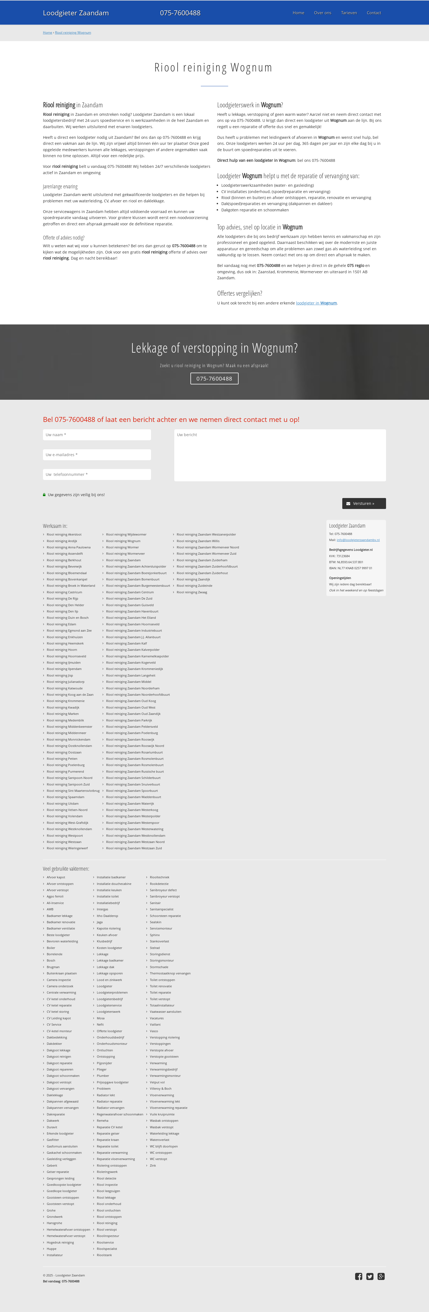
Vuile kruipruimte (162, 1114)
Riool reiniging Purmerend (65, 771)
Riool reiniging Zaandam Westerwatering (134, 829)
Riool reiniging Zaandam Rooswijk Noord (135, 746)
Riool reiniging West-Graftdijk (67, 823)
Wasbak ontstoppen (164, 1120)
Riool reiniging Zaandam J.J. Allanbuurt (133, 637)
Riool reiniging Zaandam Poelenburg (132, 733)
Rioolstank (104, 1255)
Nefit (100, 1024)
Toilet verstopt (160, 999)
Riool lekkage (106, 1197)
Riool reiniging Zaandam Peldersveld (132, 726)
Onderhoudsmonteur (112, 1043)
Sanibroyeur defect (163, 890)
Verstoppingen (160, 1043)
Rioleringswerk (107, 1172)
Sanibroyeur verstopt (165, 896)
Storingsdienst (160, 954)
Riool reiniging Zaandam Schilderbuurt (133, 778)
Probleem (104, 1088)
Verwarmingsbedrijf (164, 1069)
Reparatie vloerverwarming (116, 1159)
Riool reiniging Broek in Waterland (71, 585)
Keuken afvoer (107, 935)
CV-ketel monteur (59, 1031)
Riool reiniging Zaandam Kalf (126, 643)
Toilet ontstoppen (162, 980)
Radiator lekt (106, 1095)
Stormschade (159, 967)
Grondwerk (55, 1217)
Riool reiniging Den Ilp (62, 611)
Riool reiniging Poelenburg (66, 765)
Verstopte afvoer (161, 1050)
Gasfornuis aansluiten (62, 1146)
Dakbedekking (57, 1037)
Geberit (52, 1165)
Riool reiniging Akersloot (64, 534)
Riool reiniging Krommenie (66, 701)
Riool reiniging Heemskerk (65, 643)
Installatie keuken (109, 890)
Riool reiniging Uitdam (63, 803)
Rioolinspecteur (108, 1236)
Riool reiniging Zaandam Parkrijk (129, 720)
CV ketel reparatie (59, 1005)
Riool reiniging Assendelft (65, 553)
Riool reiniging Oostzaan (64, 752)
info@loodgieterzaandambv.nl (358, 540)
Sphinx (155, 935)
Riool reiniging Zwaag (192, 592)
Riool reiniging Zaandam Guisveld (130, 605)
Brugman (53, 967)
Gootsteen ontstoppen (63, 1197)
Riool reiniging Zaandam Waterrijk (130, 803)
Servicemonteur (161, 928)
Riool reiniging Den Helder (65, 605)
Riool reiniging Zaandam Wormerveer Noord (208, 547)
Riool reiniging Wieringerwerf (67, 848)
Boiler (51, 948)
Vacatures (157, 1018)
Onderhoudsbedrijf (110, 1037)
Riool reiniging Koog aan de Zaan (70, 694)
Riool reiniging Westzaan (64, 842)
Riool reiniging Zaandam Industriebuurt (134, 630)
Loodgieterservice (109, 1005)
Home (47, 32)
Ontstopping (106, 1056)
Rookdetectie (159, 884)
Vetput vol (157, 1082)
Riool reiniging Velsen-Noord (67, 810)
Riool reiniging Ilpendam (64, 669)
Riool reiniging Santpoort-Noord (69, 778)
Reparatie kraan (108, 1140)
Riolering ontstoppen (112, 1165)
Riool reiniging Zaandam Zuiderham (202, 560)
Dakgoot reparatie (59, 1063)
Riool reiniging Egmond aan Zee (69, 630)
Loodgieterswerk (108, 1011)
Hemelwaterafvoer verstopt (66, 1236)
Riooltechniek (159, 877)
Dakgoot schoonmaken (63, 1076)
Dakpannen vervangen (63, 1108)
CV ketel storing (58, 1011)
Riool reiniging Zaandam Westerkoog (132, 810)
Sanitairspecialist (161, 909)
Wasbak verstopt (161, 1127)
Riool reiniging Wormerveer (125, 553)
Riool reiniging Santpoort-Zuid (68, 784)
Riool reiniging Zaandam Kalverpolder (133, 650)
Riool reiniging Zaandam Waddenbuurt (133, 797)
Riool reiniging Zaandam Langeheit (130, 675)
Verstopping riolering (165, 1037)
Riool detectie (106, 1178)
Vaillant (155, 1024)
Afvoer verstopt (58, 890)
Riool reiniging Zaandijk (193, 579)
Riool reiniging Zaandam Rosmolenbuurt (135, 758)
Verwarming (158, 1063)
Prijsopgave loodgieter (113, 1082)
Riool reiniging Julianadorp (66, 682)
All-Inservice (55, 903)
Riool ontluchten (109, 1210)
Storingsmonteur (162, 960)
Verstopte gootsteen (164, 1056)
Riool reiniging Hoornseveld (66, 656)
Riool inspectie (107, 1184)
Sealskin (155, 922)
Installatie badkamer (111, 877)
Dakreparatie (56, 1114)
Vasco (154, 1031)
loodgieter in (316, 303)
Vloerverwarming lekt (165, 1101)
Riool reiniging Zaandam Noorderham (133, 688)
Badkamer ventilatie (61, 928)
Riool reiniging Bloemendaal (67, 573)
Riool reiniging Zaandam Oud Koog (131, 701)
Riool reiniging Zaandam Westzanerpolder (206, 534)
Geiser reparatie (58, 1172)
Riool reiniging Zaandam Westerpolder (133, 816)
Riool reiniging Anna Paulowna (69, 547)
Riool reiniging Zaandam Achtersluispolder (136, 566)
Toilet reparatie (160, 992)
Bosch (51, 960)
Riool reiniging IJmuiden (64, 662)
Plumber (103, 1076)
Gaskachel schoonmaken (64, 1152)
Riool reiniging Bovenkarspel (67, 579)
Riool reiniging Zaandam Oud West (130, 707)
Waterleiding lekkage (164, 1133)
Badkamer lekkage (60, 916)
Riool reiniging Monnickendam (68, 739)
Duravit (52, 1127)
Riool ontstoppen (109, 1217)
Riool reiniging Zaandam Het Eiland (131, 617)
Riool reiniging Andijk (62, 541)
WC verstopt (158, 1159)
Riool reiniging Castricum (64, 592)
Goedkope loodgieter (62, 1191)
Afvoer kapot (56, 877)
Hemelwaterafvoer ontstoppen (68, 1229)
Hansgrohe (54, 1223)
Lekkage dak (105, 967)
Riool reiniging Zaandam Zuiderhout (202, 573)
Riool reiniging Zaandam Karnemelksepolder (137, 656)
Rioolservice (105, 1242)
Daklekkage (55, 1095)
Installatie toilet (108, 896)
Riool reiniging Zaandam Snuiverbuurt (133, 784)
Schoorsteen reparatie (165, 916)
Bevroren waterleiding (62, 941)
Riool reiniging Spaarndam (65, 797)
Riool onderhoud (109, 1204)
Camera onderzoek (60, 986)
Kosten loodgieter (109, 948)
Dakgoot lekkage (58, 1050)
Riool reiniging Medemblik (65, 720)
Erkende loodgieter (60, 1133)
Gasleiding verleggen (61, 1159)
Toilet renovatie (161, 986)
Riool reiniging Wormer (122, 547)
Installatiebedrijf (108, 903)
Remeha (102, 1120)
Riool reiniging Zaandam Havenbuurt (132, 611)
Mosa (101, 1018)
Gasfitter (53, 1140)
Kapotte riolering (109, 928)
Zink (153, 1165)
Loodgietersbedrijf (110, 999)
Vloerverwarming (162, 1095)
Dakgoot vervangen (60, 1088)
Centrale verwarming (61, 992)
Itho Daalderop (107, 916)
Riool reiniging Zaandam (123, 560)
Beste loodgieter (58, 935)
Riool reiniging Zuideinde (194, 585)
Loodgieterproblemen (112, 992)
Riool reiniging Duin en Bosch (68, 617)
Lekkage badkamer (110, 960)
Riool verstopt (107, 1229)
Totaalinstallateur (162, 1005)
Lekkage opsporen (110, 973)
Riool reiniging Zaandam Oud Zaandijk (133, 714)
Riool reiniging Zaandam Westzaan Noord (135, 842)
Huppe (51, 1249)
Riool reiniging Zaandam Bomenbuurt (133, 579)
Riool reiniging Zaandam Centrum (130, 592)
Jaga (100, 922)
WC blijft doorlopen (164, 1146)
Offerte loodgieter (109, 1031)
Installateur (55, 1255)
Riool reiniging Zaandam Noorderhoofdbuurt (138, 694)
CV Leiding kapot (59, 1018)
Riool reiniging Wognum (73, 32)
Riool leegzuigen (108, 1191)
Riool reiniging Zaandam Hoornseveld (133, 624)
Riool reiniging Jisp (60, 675)
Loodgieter (104, 986)
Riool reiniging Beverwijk (64, 566)
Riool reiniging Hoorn (62, 650)
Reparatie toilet (107, 1146)
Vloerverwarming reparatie (168, 1108)
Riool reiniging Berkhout (64, 560)
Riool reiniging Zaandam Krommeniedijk (134, 669)
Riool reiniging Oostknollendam (69, 746)
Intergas (102, 909)
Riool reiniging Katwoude (65, 688)
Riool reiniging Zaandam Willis (198, 541)
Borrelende (54, 954)
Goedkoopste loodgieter (64, 1184)
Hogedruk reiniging (60, 1242)
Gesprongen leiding (60, 1178)
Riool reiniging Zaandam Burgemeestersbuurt (138, 585)
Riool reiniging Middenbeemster (69, 726)
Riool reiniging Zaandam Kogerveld (131, 662)
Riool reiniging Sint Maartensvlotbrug (73, 791)
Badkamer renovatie (61, 922)
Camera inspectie (59, 980)
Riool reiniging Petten (62, 758)
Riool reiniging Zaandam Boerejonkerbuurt (136, 573)
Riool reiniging (107, 1223)
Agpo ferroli (55, 896)
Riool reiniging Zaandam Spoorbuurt (132, 791)
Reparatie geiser (108, 1133)
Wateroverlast (159, 1140)
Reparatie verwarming (112, 1152)
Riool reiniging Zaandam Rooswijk (130, 739)
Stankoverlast (159, 941)
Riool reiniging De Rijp (62, 598)
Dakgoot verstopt (59, 1082)
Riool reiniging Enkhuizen (65, 637)
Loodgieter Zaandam (76, 12)
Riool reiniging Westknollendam (69, 829)
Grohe (51, 1210)
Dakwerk (53, 1120)
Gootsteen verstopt (60, 1204)
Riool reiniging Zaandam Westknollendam (135, 835)
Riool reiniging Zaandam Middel (128, 682)
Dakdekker (54, 1043)
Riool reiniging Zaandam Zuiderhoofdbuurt (207, 566)
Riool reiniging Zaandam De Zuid (129, 598)
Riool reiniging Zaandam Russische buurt (135, 771)
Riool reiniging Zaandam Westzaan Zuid (134, 848)
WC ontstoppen (161, 1152)
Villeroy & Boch (161, 1088)
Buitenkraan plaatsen (62, 973)
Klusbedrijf (104, 941)
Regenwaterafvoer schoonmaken (120, 1114)
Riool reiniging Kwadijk (63, 707)
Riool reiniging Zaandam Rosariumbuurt (134, 752)
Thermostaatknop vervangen (170, 973)
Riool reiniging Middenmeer (66, 733)
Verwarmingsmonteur (165, 1076)
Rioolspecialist (107, 1249)
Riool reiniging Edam (61, 624)
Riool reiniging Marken (63, 714)
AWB (50, 909)
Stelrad (155, 948)
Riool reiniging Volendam (65, 816)
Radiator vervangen (110, 1108)
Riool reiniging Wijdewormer (126, 534)
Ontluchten (105, 1050)
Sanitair (155, 903)
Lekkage (102, 954)
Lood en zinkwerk (109, 980)
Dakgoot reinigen (59, 1056)
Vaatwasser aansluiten (165, 1011)
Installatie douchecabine (114, 884)
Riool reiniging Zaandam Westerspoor (132, 823)
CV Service (54, 1024)
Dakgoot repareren (60, 1069)
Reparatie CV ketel (110, 1127)
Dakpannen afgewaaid (63, 1101)
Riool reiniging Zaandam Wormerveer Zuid (206, 553)
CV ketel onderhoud (61, 999)
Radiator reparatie (109, 1101)
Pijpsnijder (104, 1063)
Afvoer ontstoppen (60, 884)
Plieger (101, 1069)
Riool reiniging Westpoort (65, 835)
